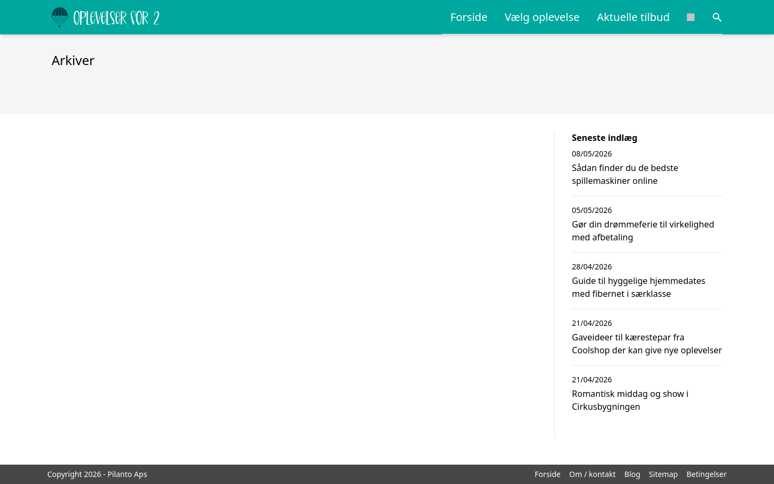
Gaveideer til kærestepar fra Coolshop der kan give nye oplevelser (647, 343)
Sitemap (663, 474)
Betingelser (706, 474)
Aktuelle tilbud (633, 17)
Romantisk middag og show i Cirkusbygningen (630, 400)
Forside (469, 17)
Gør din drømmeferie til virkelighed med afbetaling (643, 230)
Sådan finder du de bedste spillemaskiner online (625, 174)
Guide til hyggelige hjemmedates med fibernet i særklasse (638, 287)
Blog (633, 474)
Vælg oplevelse (542, 17)
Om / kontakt (592, 474)
